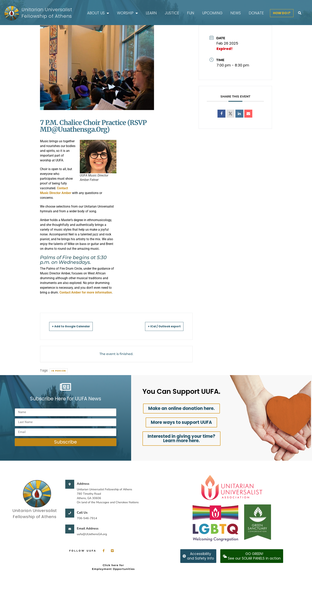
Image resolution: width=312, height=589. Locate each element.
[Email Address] (69, 529)
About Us (98, 13)
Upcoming (212, 13)
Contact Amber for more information (85, 292)
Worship (127, 13)
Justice (172, 13)
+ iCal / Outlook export (160, 326)
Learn (151, 13)
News (235, 13)
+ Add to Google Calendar (75, 326)
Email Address (87, 528)
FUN (190, 13)
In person (58, 370)
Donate (256, 13)
